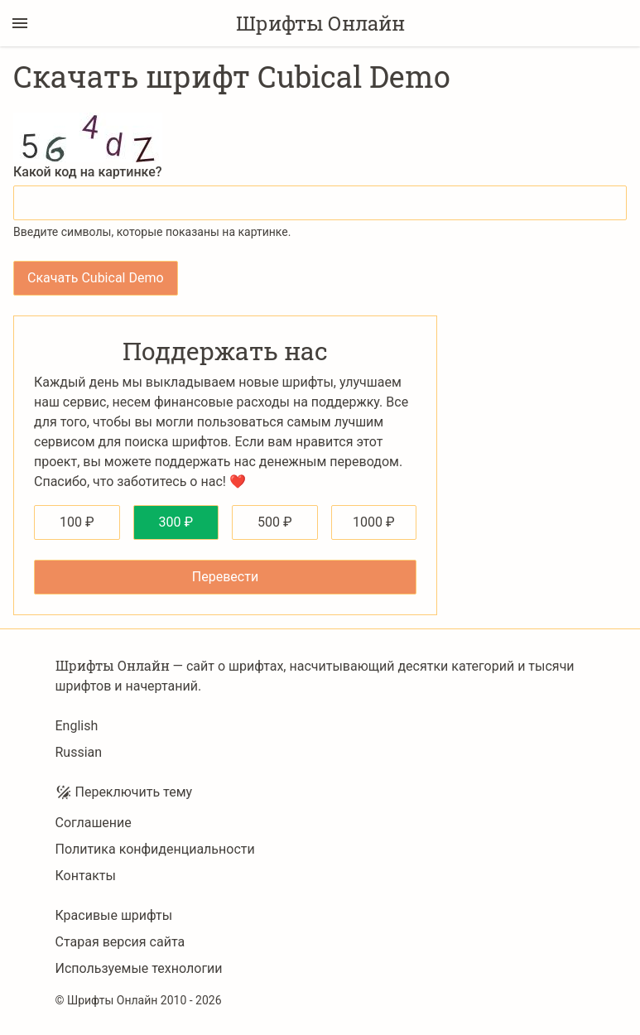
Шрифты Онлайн (320, 23)
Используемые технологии (139, 968)
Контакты (85, 875)
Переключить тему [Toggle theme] (124, 792)
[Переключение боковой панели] (20, 23)
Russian (79, 752)
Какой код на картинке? (87, 172)
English (77, 726)
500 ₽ (274, 522)
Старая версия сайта (120, 942)
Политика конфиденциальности (155, 849)
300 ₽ (175, 522)
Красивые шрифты (114, 915)
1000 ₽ (374, 522)
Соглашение (93, 822)
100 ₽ (77, 522)
